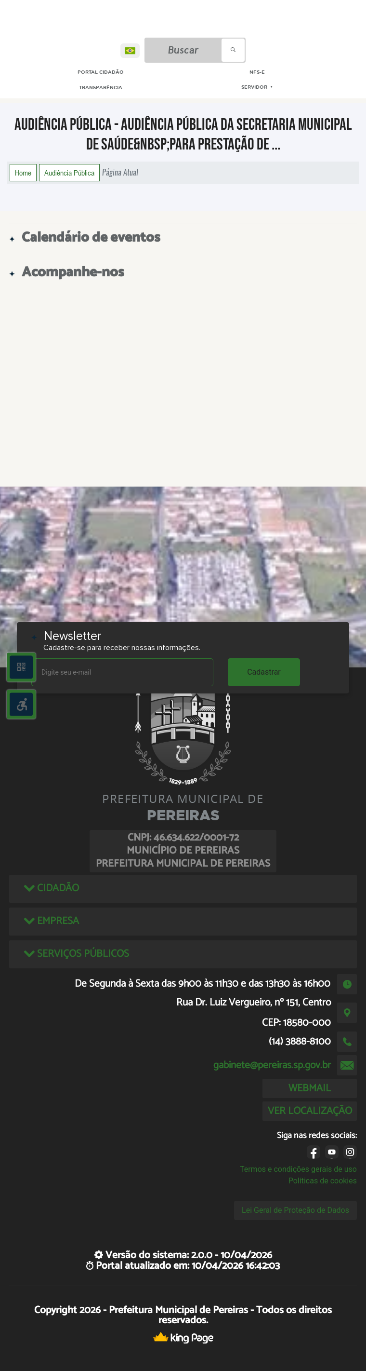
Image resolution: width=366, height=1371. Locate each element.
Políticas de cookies (322, 1180)
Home (23, 172)
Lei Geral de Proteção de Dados (295, 1210)
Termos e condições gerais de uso (298, 1169)
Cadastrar (264, 672)
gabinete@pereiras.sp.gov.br (272, 1065)
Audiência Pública (69, 172)
